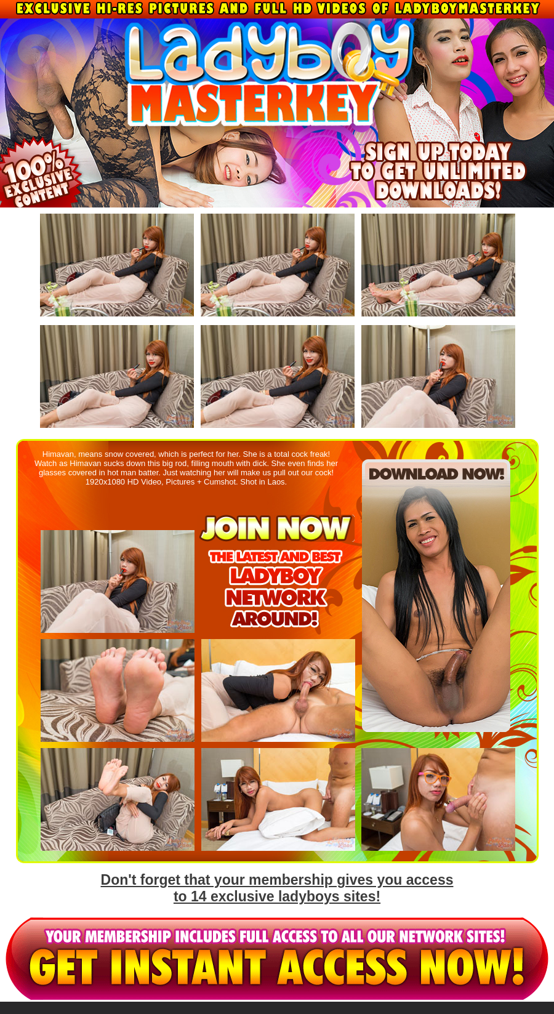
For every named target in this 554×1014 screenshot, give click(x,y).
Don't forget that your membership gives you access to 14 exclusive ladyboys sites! (277, 888)
